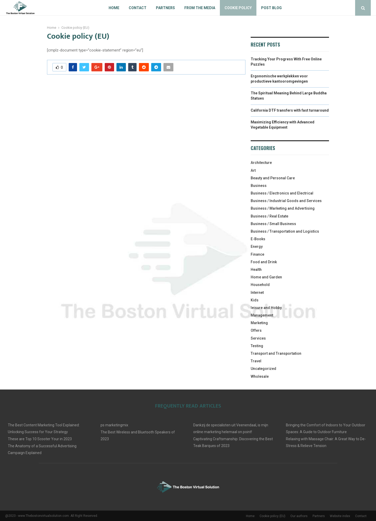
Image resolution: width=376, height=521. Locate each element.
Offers (256, 330)
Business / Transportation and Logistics (285, 231)
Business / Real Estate (269, 216)
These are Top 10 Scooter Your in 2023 (40, 439)
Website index (340, 516)
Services (258, 338)
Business (259, 186)
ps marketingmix (114, 425)
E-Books (258, 239)
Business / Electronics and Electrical (282, 193)
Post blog (271, 8)
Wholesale (260, 376)
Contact (137, 8)
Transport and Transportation (276, 353)
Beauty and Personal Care (273, 178)
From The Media (199, 8)
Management (262, 315)
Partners (165, 8)
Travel (256, 361)
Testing (257, 346)
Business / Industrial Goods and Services (286, 201)
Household (260, 285)
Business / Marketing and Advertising (283, 208)
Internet (257, 292)
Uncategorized (263, 369)
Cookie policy (238, 8)
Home (114, 8)
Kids (254, 300)
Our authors (299, 516)
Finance (257, 254)
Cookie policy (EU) (272, 516)
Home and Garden (266, 277)
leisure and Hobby (266, 308)
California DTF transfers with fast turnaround (290, 110)
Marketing (259, 323)
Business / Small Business (273, 224)
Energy (257, 246)
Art (253, 170)
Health (256, 269)
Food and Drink (264, 262)
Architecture (261, 163)
